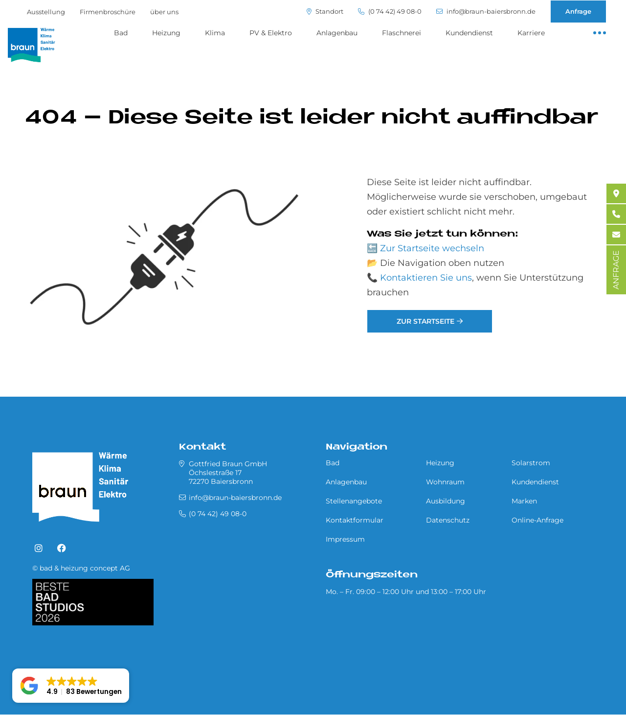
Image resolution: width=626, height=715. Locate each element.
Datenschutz (448, 520)
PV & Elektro (270, 32)
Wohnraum (445, 481)
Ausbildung (445, 501)
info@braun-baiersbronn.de (486, 11)
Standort (325, 11)
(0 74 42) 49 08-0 (390, 11)
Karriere (531, 32)
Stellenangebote (354, 501)
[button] (70, 685)
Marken (524, 501)
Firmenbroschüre (107, 12)
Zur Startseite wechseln (432, 248)
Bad (121, 32)
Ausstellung (46, 12)
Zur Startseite (425, 321)
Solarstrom (531, 462)
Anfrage (578, 11)
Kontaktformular (354, 520)
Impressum (345, 539)
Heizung (166, 32)
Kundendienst (469, 32)
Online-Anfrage (537, 520)
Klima (215, 32)
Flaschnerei (401, 32)
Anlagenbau (337, 32)
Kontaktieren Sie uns (426, 277)
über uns (164, 12)
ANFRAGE (616, 269)
